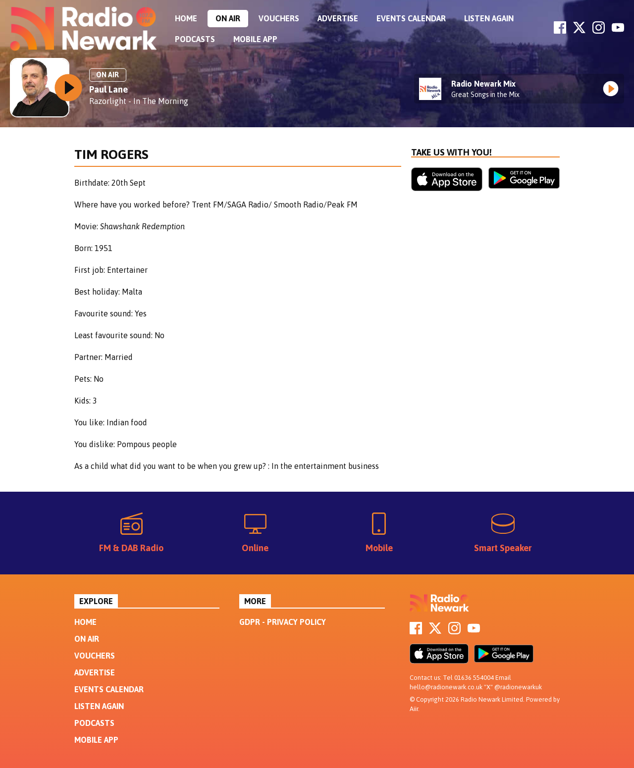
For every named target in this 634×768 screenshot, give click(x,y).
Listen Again (489, 18)
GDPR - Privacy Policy (282, 621)
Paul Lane (108, 89)
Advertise (337, 18)
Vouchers (279, 18)
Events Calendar (411, 18)
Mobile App (255, 39)
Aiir (414, 709)
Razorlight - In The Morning (138, 101)
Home (186, 18)
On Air (227, 18)
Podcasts (195, 39)
